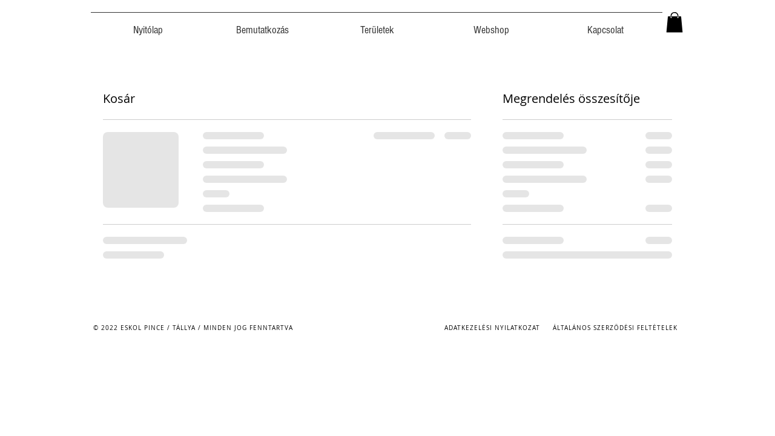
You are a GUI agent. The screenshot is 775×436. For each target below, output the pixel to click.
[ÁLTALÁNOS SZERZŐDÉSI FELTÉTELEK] (616, 328)
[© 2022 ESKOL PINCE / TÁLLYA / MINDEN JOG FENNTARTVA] (194, 328)
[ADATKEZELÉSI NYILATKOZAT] (493, 328)
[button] (674, 22)
